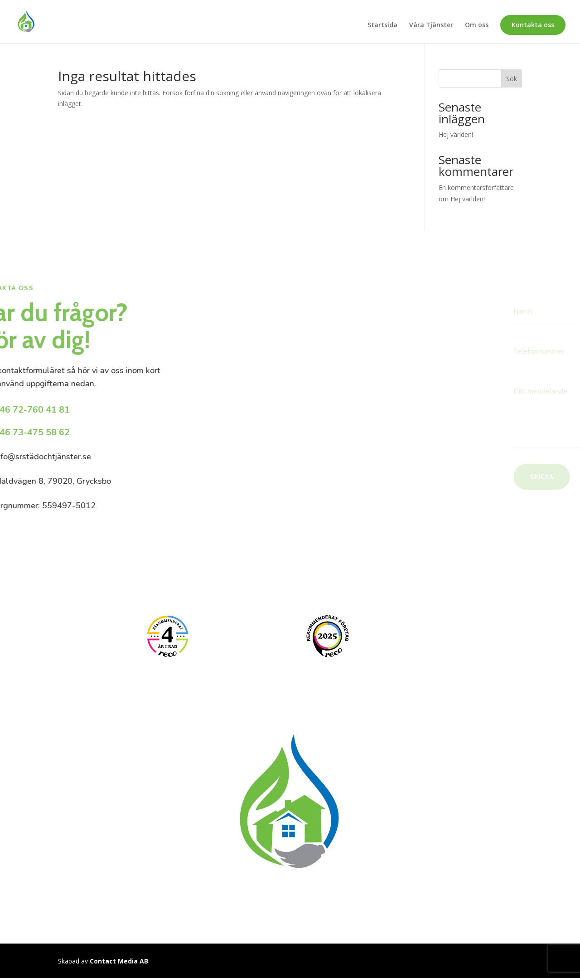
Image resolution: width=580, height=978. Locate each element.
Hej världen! (456, 134)
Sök (511, 78)
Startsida (382, 25)
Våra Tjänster (431, 25)
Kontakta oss (533, 24)
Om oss (476, 25)
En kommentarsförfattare (476, 187)
